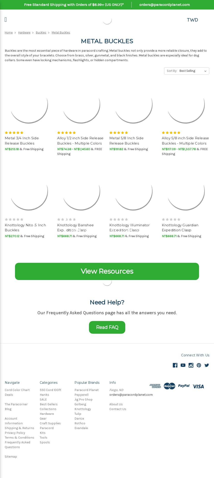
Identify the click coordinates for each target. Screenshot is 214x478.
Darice (79, 418)
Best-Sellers (49, 404)
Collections (48, 409)
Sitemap (11, 457)
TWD (192, 20)
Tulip (77, 414)
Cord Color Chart (17, 390)
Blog (8, 409)
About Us (116, 404)
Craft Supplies (50, 423)
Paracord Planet (86, 390)
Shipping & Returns (19, 428)
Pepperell (81, 395)
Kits (43, 433)
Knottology (82, 409)
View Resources (107, 271)
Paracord (47, 428)
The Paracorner (16, 404)
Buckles (41, 32)
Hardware (24, 32)
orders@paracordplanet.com (164, 4)
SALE (43, 399)
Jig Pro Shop (83, 399)
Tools (43, 437)
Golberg (80, 404)
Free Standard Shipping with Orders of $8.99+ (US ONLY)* (74, 4)
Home (9, 32)
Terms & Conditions (19, 437)
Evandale (81, 428)
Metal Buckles (61, 32)
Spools (45, 442)
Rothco (79, 423)
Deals (9, 395)
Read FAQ (107, 327)
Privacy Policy (15, 433)
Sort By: (172, 70)
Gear (43, 418)
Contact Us (117, 409)
